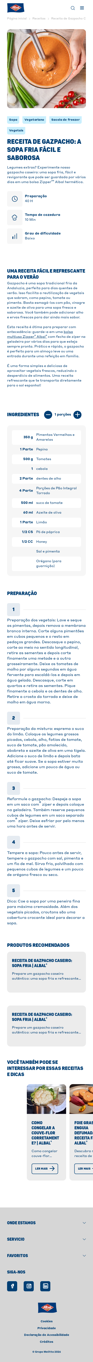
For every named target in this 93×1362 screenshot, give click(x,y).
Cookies (47, 1321)
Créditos (46, 1342)
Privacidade (46, 1328)
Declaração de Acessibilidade (46, 1335)
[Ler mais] (29, 1177)
